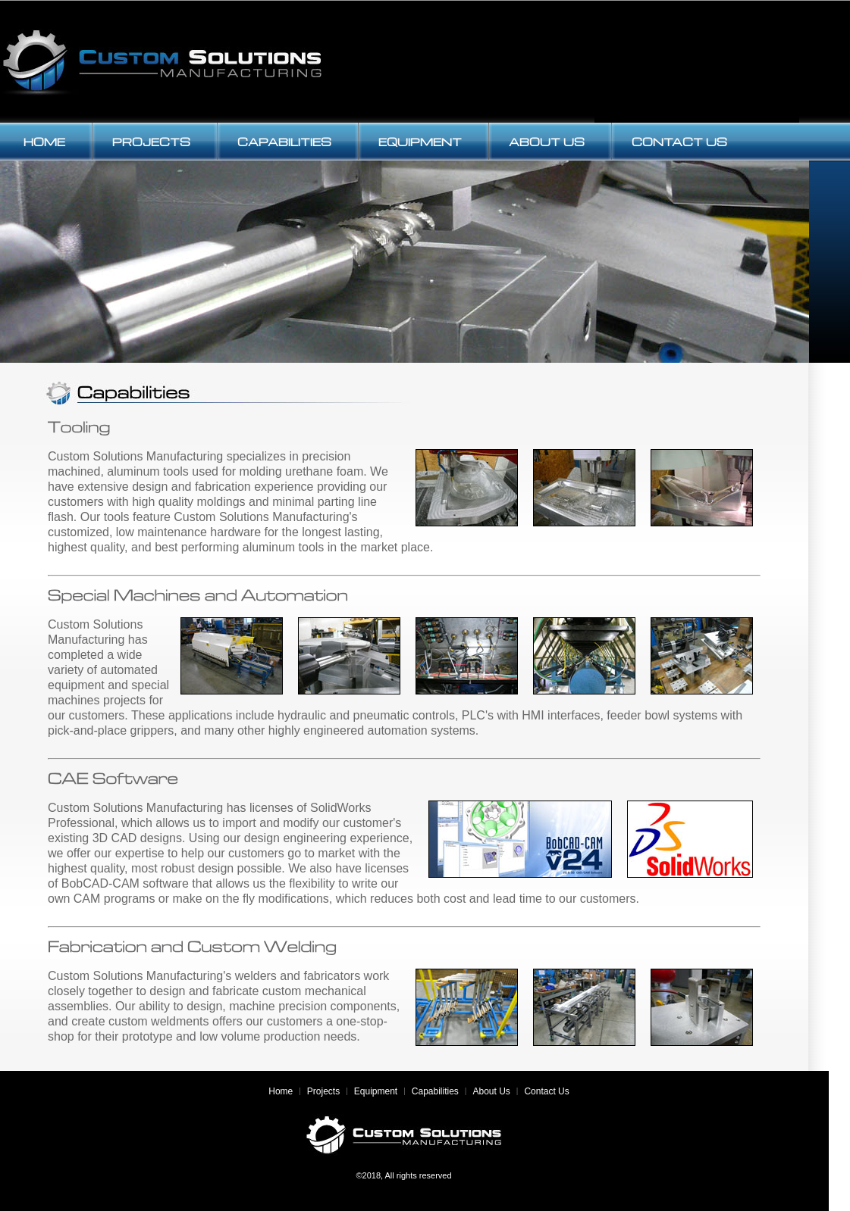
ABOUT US (547, 141)
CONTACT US (679, 141)
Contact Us (546, 1091)
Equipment (375, 1091)
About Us (491, 1091)
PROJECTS (151, 141)
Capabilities (435, 1091)
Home (280, 1091)
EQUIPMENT (420, 141)
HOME (44, 141)
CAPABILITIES (284, 141)
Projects (323, 1091)
